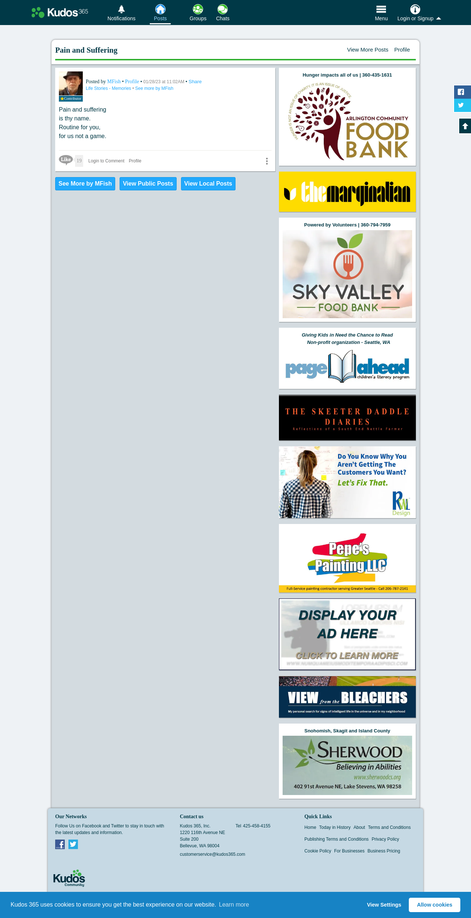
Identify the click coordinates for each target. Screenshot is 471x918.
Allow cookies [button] (434, 905)
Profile (402, 49)
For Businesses (349, 851)
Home (310, 827)
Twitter (73, 844)
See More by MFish (85, 183)
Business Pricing (384, 851)
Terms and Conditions (389, 827)
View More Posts (367, 49)
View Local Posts (208, 183)
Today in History (334, 827)
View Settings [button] (384, 905)
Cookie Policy (317, 851)
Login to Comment (106, 160)
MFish (114, 81)
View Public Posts (148, 183)
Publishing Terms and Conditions (336, 839)
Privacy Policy (385, 839)
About (359, 827)
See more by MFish (154, 88)
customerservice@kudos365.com (212, 854)
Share (195, 81)
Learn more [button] (234, 904)
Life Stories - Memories (109, 88)
